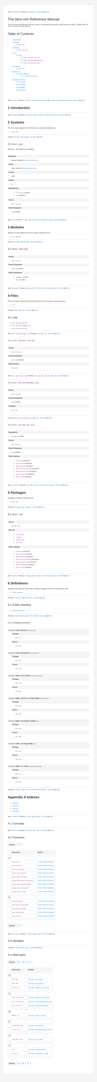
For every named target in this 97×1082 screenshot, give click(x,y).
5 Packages (16, 66)
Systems (15, 100)
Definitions (15, 485)
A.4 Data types (21, 90)
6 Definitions (16, 72)
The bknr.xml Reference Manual (36, 100)
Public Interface (17, 592)
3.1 (22, 50)
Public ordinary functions (46, 865)
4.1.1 (30, 57)
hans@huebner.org (29, 168)
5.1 (20, 68)
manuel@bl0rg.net (31, 160)
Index (46, 12)
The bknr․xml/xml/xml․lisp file (38, 1009)
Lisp (13, 305)
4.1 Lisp (19, 55)
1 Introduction (16, 40)
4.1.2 (32, 60)
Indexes (14, 576)
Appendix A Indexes (18, 80)
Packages (15, 288)
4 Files (14, 53)
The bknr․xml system (35, 983)
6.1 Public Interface (22, 74)
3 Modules (15, 48)
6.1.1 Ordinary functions (29, 76)
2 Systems (15, 42)
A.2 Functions (21, 84)
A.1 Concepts (20, 82)
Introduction (16, 12)
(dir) (28, 12)
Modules (14, 115)
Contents (41, 12)
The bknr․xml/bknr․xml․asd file (38, 991)
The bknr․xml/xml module (36, 1019)
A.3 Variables (20, 87)
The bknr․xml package (35, 987)
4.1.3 (30, 63)
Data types (15, 814)
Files (13, 220)
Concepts (15, 806)
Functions (15, 809)
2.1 (20, 44)
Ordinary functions (18, 610)
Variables (15, 812)
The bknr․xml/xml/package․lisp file (40, 1005)
